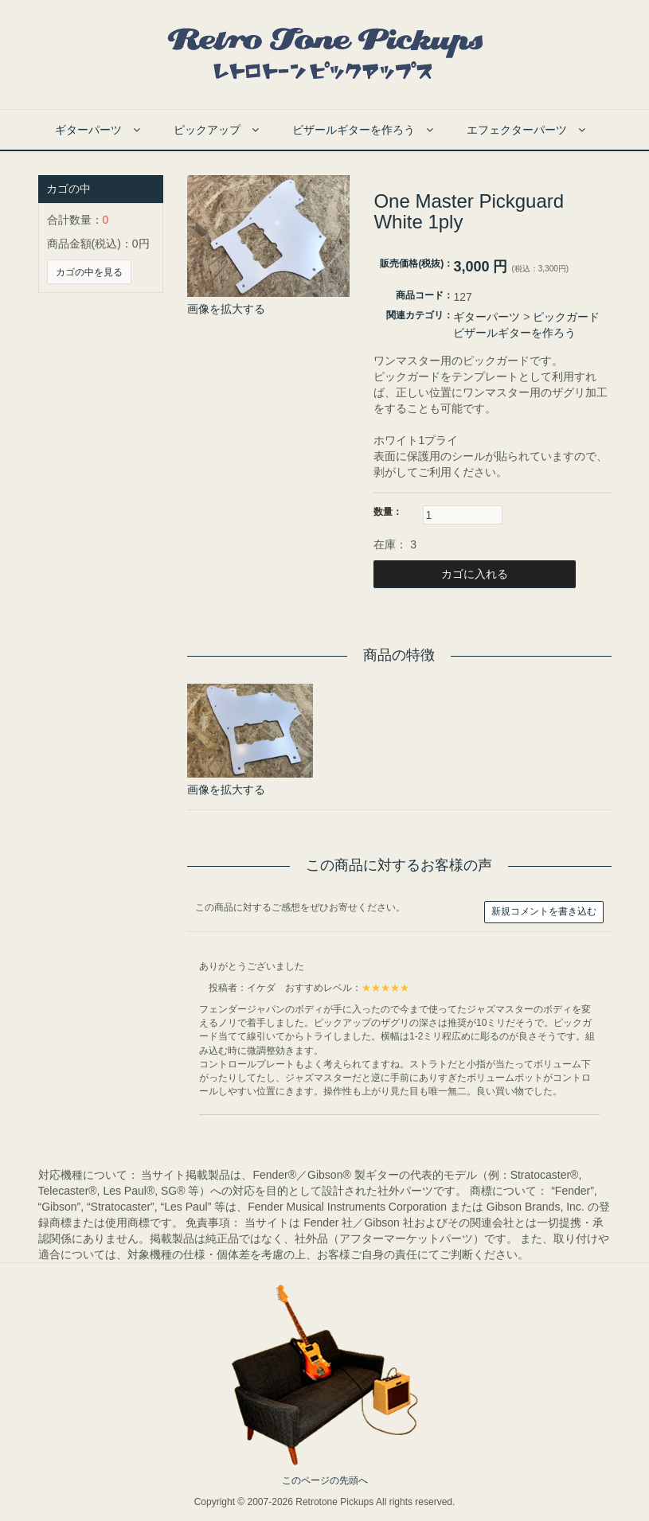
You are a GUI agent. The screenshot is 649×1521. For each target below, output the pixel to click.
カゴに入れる (473, 573)
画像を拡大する (226, 308)
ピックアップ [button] (216, 129)
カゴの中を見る (89, 271)
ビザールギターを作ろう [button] (362, 129)
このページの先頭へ (325, 1480)
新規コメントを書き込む (543, 911)
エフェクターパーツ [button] (526, 129)
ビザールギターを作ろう (514, 332)
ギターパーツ (486, 316)
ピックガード (566, 316)
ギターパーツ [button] (97, 129)
